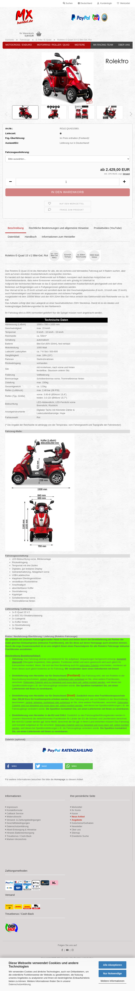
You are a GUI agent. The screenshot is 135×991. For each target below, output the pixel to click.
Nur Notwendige (112, 973)
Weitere (80, 44)
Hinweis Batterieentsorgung (19, 832)
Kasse (74, 813)
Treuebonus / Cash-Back (18, 836)
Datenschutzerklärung (20, 984)
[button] (85, 3)
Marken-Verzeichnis (16, 839)
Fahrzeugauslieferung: (17, 152)
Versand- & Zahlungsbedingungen (23, 820)
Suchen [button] (68, 3)
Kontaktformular (14, 810)
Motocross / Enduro (19, 44)
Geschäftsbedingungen (17, 823)
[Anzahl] (67, 182)
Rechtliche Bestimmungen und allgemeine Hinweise (59, 227)
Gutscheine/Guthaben (82, 823)
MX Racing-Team (103, 44)
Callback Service (14, 813)
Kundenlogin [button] (104, 3)
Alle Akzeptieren (112, 965)
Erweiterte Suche (79, 836)
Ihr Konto (75, 810)
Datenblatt (14, 236)
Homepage (59, 779)
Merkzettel (123, 3)
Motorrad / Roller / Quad (53, 44)
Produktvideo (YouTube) (108, 227)
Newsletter (76, 826)
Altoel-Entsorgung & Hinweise (20, 829)
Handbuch (31, 236)
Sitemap (75, 832)
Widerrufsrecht (13, 816)
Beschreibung (16, 227)
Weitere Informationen (112, 981)
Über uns (124, 44)
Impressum (12, 807)
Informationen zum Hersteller (58, 236)
